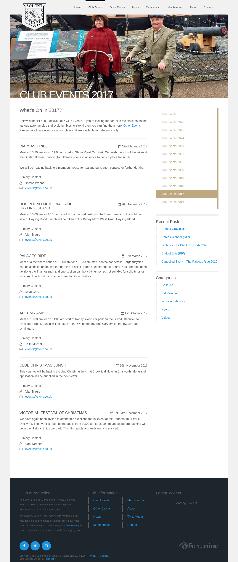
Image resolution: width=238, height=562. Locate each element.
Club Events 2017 (172, 193)
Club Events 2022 (172, 154)
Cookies (104, 556)
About (193, 7)
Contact (208, 7)
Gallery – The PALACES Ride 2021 (184, 245)
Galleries (167, 285)
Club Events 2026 (172, 122)
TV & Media (135, 516)
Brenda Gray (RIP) (173, 228)
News (135, 7)
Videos (166, 317)
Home (77, 7)
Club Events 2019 (172, 178)
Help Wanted (169, 293)
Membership (153, 7)
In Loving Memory (173, 301)
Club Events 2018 (172, 186)
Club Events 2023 (172, 146)
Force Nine (50, 559)
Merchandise (175, 7)
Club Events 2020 (172, 170)
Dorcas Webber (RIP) (175, 237)
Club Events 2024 (172, 138)
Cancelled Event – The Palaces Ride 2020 (189, 261)
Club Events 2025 (172, 130)
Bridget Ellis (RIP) (173, 253)
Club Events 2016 (172, 201)
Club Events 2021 (172, 162)
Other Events (117, 7)
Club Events (95, 7)
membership (73, 525)
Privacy (92, 556)
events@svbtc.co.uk (38, 188)
